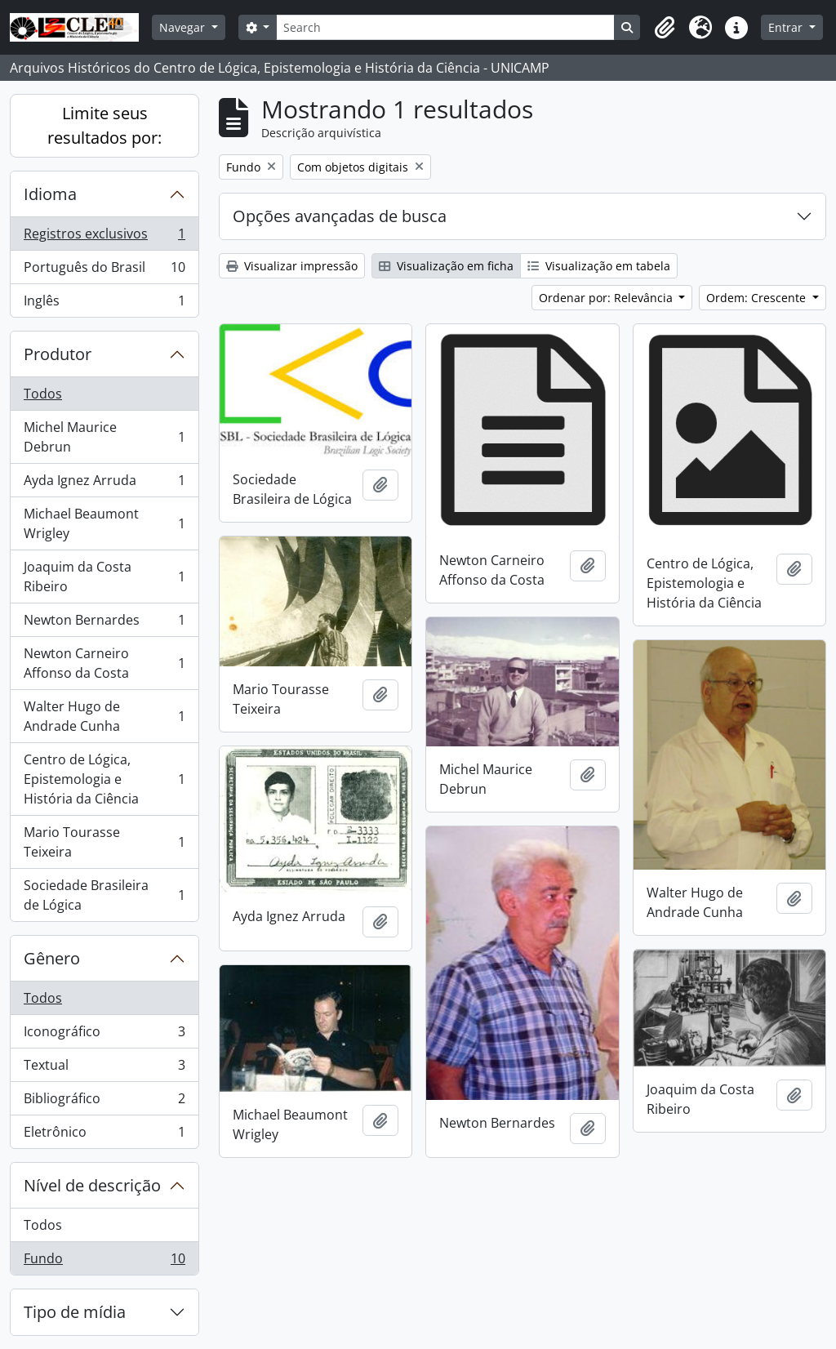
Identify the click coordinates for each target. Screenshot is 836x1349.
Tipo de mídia (75, 1312)
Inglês (104, 304)
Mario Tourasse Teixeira (104, 842)
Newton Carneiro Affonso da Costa (104, 663)
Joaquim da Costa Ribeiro (104, 576)
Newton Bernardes (104, 623)
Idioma (50, 194)
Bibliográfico (104, 1102)
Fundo (104, 1262)
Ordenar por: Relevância (607, 297)
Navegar (183, 27)
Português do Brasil (104, 270)
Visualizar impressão (292, 266)
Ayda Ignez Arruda (104, 483)
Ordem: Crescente (757, 297)
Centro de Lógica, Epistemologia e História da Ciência (104, 779)
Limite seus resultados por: (104, 125)
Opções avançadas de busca (340, 216)
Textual (104, 1068)
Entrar (787, 27)
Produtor (57, 354)
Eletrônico (104, 1135)
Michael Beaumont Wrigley (104, 523)
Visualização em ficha (446, 266)
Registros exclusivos (104, 237)
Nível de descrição (92, 1185)
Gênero (52, 958)
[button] (665, 28)
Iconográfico (104, 1035)
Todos (43, 394)
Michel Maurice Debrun (104, 437)
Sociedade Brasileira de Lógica (104, 895)
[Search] (445, 27)
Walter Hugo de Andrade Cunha (104, 716)
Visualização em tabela (598, 266)
